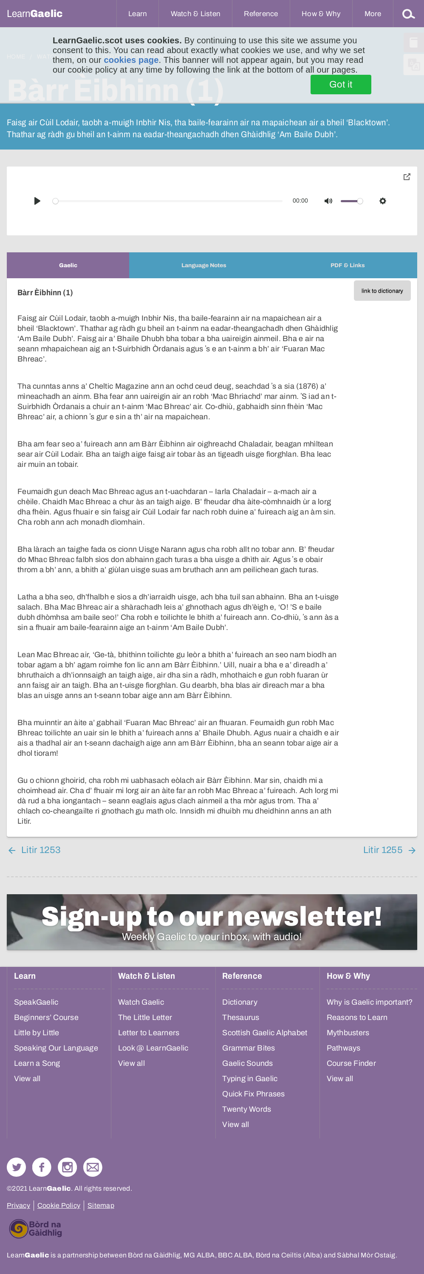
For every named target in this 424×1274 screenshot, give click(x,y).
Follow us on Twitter (16, 1167)
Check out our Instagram (67, 1167)
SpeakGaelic (36, 1002)
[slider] (168, 201)
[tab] (68, 265)
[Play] (37, 201)
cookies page (131, 60)
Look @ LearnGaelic (153, 1048)
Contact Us (92, 1167)
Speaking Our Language (56, 1048)
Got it (341, 84)
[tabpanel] (212, 557)
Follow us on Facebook (41, 1167)
